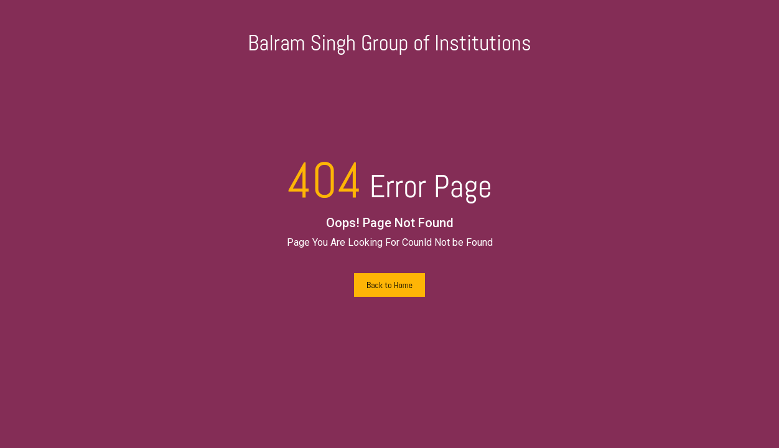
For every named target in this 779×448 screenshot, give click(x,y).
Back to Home (389, 285)
